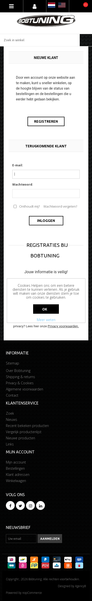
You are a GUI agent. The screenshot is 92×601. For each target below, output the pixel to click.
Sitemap (12, 363)
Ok (44, 309)
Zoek (10, 413)
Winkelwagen (16, 480)
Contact (12, 395)
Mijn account (16, 462)
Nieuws (11, 419)
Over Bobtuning (18, 370)
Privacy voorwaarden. (63, 326)
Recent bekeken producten (27, 425)
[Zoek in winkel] (40, 40)
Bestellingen (15, 468)
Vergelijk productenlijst (23, 431)
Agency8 (80, 586)
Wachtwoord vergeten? (60, 206)
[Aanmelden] (21, 538)
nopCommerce (32, 593)
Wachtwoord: (22, 184)
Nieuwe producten (20, 438)
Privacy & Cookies (20, 383)
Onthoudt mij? (29, 206)
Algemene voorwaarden (24, 389)
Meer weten (46, 319)
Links (10, 444)
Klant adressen (17, 474)
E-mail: (17, 165)
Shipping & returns (20, 376)
